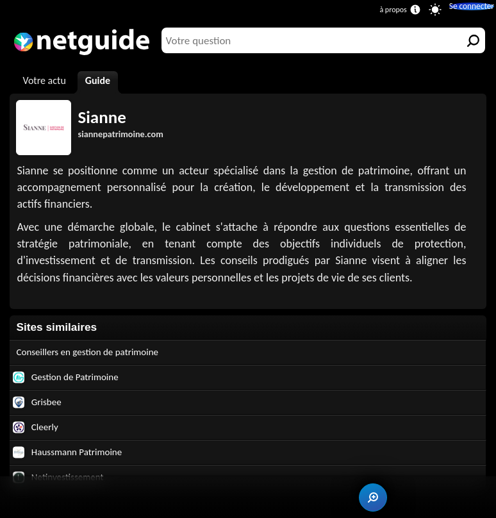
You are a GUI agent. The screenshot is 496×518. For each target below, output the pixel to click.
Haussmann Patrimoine (74, 460)
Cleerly (37, 433)
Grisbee (39, 407)
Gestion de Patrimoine (72, 380)
